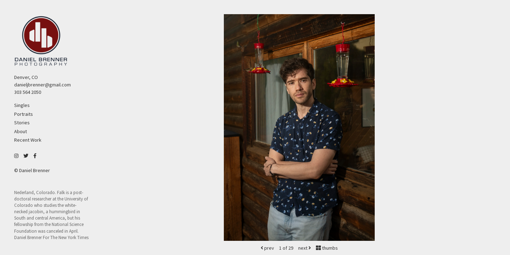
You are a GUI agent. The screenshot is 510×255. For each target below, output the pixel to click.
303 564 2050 (27, 92)
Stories (22, 122)
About (20, 131)
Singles (22, 105)
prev (267, 248)
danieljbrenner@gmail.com (42, 84)
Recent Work (27, 140)
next (304, 248)
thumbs (327, 248)
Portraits (23, 114)
